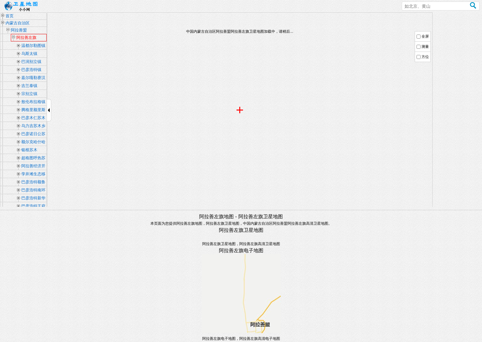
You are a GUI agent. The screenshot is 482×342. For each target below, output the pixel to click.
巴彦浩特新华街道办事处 (33, 199)
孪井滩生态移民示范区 (33, 175)
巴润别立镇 (31, 61)
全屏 (425, 36)
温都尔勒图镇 (33, 45)
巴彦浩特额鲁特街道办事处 (33, 183)
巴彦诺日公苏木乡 (33, 134)
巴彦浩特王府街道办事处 (33, 207)
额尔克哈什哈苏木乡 (33, 143)
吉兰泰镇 (29, 85)
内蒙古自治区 (18, 23)
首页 (10, 16)
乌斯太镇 (29, 53)
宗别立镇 (29, 93)
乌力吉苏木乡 (33, 125)
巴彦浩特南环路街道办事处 (33, 191)
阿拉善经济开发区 (33, 167)
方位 (425, 57)
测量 (425, 46)
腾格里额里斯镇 (33, 110)
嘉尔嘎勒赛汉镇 (33, 78)
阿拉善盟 (19, 30)
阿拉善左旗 (26, 37)
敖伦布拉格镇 (33, 101)
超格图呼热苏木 (33, 159)
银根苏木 (29, 150)
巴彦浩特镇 (31, 69)
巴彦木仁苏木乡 (33, 118)
